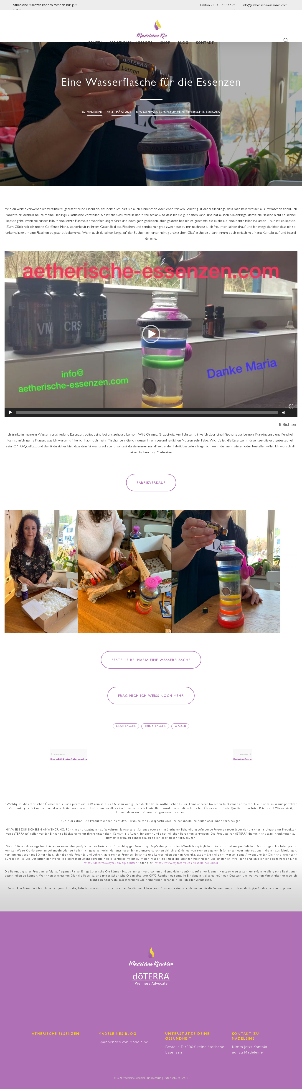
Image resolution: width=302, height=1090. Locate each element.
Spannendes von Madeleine (123, 1043)
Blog (183, 36)
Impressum (154, 1079)
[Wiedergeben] (10, 412)
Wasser (180, 726)
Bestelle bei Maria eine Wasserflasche (151, 660)
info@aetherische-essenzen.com (265, 5)
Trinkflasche (155, 726)
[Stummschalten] (283, 412)
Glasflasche (126, 726)
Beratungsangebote (131, 36)
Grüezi (95, 36)
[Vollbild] (291, 406)
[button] (151, 334)
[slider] (147, 412)
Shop (165, 36)
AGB (185, 1079)
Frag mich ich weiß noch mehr (151, 696)
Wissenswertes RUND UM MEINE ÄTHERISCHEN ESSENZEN (179, 112)
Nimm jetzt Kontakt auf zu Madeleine (250, 1051)
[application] (151, 334)
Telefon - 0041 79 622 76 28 (217, 7)
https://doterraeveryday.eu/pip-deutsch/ (111, 864)
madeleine (94, 112)
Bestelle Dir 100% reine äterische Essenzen (194, 1051)
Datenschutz (171, 1079)
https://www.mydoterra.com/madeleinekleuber (186, 864)
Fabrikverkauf (151, 483)
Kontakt (205, 36)
